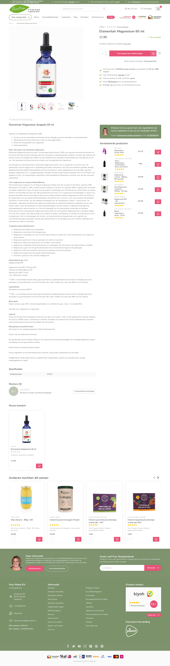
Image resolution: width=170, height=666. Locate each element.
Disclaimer (90, 618)
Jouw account (53, 618)
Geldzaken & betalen (56, 592)
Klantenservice (98, 17)
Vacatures (90, 607)
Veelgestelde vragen (56, 607)
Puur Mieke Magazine (94, 592)
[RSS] (102, 647)
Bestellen (51, 588)
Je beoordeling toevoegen (84, 391)
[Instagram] (85, 647)
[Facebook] (68, 647)
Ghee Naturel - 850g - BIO (22, 520)
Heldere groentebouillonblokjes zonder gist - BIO (103, 521)
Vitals (101, 27)
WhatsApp (18, 613)
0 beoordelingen (122, 27)
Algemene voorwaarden (95, 610)
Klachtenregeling (54, 610)
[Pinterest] (96, 647)
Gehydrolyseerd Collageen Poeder (65, 520)
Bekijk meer (153, 615)
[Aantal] (33, 466)
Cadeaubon (66, 17)
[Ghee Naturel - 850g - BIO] (26, 499)
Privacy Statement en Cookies (97, 614)
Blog (76, 17)
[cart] (158, 8)
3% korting (136, 2)
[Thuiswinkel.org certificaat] (154, 17)
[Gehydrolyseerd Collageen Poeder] (65, 499)
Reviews (51, 614)
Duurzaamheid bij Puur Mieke (96, 599)
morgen (71, 2)
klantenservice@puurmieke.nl (129, 135)
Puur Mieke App (92, 626)
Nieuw (36, 17)
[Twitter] (73, 647)
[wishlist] (146, 8)
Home (11, 23)
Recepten (85, 17)
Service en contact (55, 622)
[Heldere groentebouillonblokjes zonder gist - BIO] (104, 499)
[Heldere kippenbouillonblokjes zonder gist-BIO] (143, 499)
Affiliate (89, 603)
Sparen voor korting (55, 626)
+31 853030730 (152, 135)
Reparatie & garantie (56, 603)
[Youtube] (79, 647)
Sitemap (89, 622)
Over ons (51, 629)
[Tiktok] (90, 647)
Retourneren (52, 599)
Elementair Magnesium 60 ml (27, 23)
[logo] (26, 9)
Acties (110, 17)
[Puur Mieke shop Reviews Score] (133, 17)
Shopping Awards (92, 588)
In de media (90, 595)
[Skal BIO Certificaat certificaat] (63, 656)
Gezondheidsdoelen (50, 17)
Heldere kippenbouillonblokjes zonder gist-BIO (141, 521)
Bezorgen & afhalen (55, 595)
